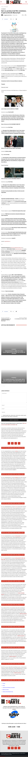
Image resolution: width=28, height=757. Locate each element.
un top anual (17, 535)
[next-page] (4, 386)
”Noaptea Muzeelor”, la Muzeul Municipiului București (6, 319)
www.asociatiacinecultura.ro (16, 247)
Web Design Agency (5, 754)
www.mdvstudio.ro (18, 249)
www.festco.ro (7, 241)
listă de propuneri (23, 613)
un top (16, 451)
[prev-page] (2, 386)
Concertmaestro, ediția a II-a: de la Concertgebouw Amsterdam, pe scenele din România (14, 352)
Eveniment (6, 6)
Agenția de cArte (8, 15)
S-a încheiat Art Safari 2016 (21, 318)
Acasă (2, 6)
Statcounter (2, 756)
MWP (11, 754)
